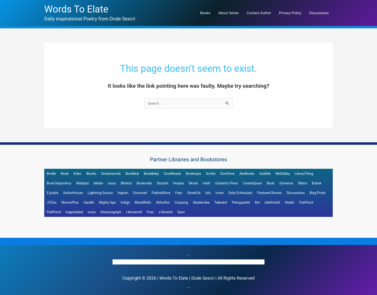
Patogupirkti (241, 202)
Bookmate (144, 183)
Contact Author (261, 13)
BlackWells (143, 202)
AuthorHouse (73, 193)
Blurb (270, 183)
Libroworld (134, 212)
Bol (257, 202)
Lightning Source (100, 193)
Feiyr (178, 193)
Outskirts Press (226, 183)
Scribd (210, 174)
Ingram (123, 193)
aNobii (98, 183)
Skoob (193, 183)
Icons (219, 193)
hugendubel (74, 212)
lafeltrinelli (272, 202)
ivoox (92, 212)
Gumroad (140, 193)
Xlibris (302, 183)
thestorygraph (111, 212)
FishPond (306, 202)
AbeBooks (246, 174)
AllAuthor (163, 202)
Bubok (316, 183)
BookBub (132, 174)
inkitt (206, 183)
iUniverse (286, 183)
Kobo (77, 174)
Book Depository (59, 183)
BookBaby (151, 174)
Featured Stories (269, 193)
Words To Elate (76, 9)
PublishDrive (161, 193)
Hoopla (178, 183)
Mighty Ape (107, 202)
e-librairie (166, 212)
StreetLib (194, 193)
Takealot (220, 202)
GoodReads (172, 174)
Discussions (319, 13)
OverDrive (227, 174)
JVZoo (52, 202)
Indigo (125, 202)
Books (209, 13)
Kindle (51, 174)
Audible (265, 174)
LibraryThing (304, 174)
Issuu (112, 183)
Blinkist (126, 183)
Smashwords (111, 174)
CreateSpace (252, 183)
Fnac (150, 212)
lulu (208, 193)
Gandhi (88, 202)
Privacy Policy (291, 13)
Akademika (201, 202)
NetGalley (283, 174)
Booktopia (193, 174)
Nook (65, 174)
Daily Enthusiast (240, 193)
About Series (231, 13)
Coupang (181, 202)
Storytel (162, 183)
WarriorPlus (70, 202)
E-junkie (52, 193)
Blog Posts (317, 193)
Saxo (181, 212)
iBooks (91, 174)
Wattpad (82, 183)
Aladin (289, 202)
